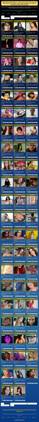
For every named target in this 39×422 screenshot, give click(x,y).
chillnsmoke (16, 31)
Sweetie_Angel (3, 187)
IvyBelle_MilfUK (16, 187)
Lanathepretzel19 (29, 239)
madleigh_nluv (28, 361)
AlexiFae (2, 256)
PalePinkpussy (3, 395)
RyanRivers (28, 31)
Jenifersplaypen (4, 135)
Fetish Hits (23, 420)
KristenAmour (16, 48)
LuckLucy (3, 100)
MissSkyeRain (28, 170)
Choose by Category (5, 18)
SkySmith (2, 170)
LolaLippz (3, 31)
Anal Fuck (13, 13)
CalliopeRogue (28, 256)
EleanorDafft (28, 187)
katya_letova (24, 13)
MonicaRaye (28, 274)
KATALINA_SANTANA (17, 100)
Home (3, 16)
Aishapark (28, 152)
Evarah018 (15, 222)
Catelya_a (27, 222)
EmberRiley (16, 274)
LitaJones (3, 152)
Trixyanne (3, 291)
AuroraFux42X (16, 361)
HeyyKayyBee (16, 395)
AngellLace (28, 378)
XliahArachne (16, 378)
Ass (29, 13)
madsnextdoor (28, 309)
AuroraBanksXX (16, 309)
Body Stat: (7, 55)
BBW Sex (8, 13)
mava (14, 152)
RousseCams (3, 309)
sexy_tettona (3, 274)
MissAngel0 (3, 239)
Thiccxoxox (3, 361)
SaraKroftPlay (16, 256)
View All (12, 16)
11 (34, 16)
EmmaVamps (28, 291)
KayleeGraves (28, 48)
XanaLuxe (3, 326)
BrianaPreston (28, 135)
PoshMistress (3, 48)
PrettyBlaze (16, 135)
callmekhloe (16, 83)
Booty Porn (3, 13)
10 (32, 16)
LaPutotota (15, 239)
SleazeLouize (3, 378)
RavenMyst (28, 326)
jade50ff (27, 83)
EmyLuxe (15, 170)
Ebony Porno (34, 13)
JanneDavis (3, 222)
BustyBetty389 (3, 83)
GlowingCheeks (16, 291)
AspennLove (16, 326)
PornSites (18, 13)
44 (11, 18)
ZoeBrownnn (28, 100)
